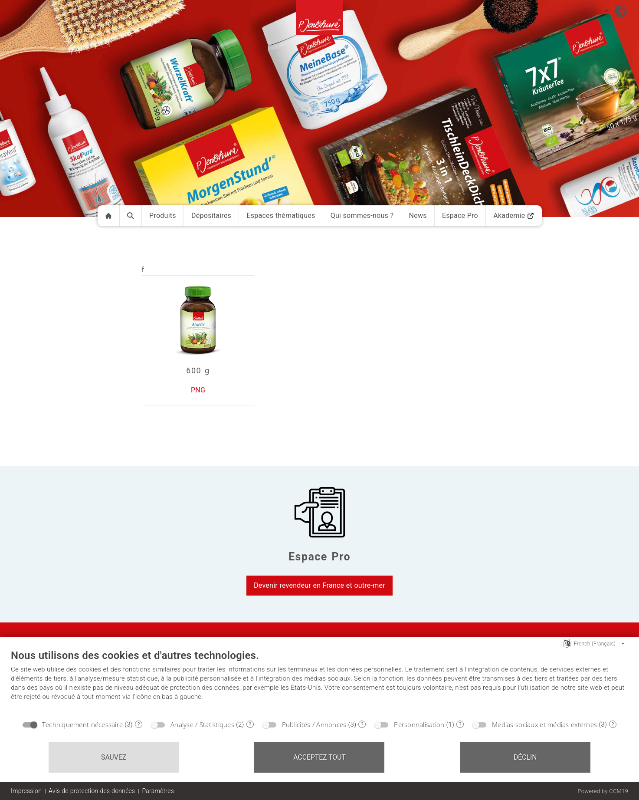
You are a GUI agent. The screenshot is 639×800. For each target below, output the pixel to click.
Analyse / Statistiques (202, 724)
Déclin (525, 757)
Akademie (513, 215)
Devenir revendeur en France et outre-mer (319, 585)
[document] (319, 682)
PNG (198, 390)
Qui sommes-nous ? (362, 215)
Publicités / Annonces (314, 724)
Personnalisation (419, 724)
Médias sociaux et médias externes (544, 724)
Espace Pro (460, 215)
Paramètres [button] (158, 790)
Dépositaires (211, 215)
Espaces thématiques (280, 215)
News (417, 215)
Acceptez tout (319, 757)
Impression (26, 790)
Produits (162, 215)
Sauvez (113, 757)
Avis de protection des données (92, 790)
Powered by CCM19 (602, 791)
